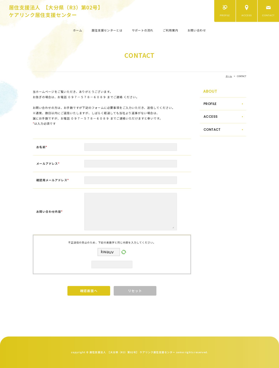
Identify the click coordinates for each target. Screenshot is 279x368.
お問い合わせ (197, 30)
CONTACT (268, 15)
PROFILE (225, 15)
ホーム (77, 30)
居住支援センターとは (107, 30)
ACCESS (246, 15)
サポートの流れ (142, 30)
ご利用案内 (170, 30)
